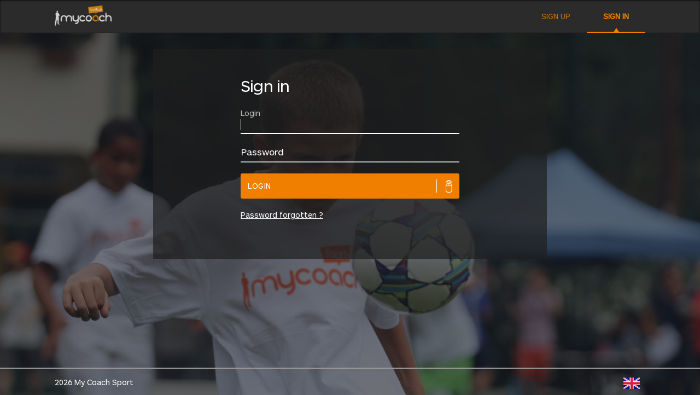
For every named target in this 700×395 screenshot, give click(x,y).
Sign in (616, 16)
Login (259, 185)
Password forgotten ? (282, 214)
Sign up (555, 16)
